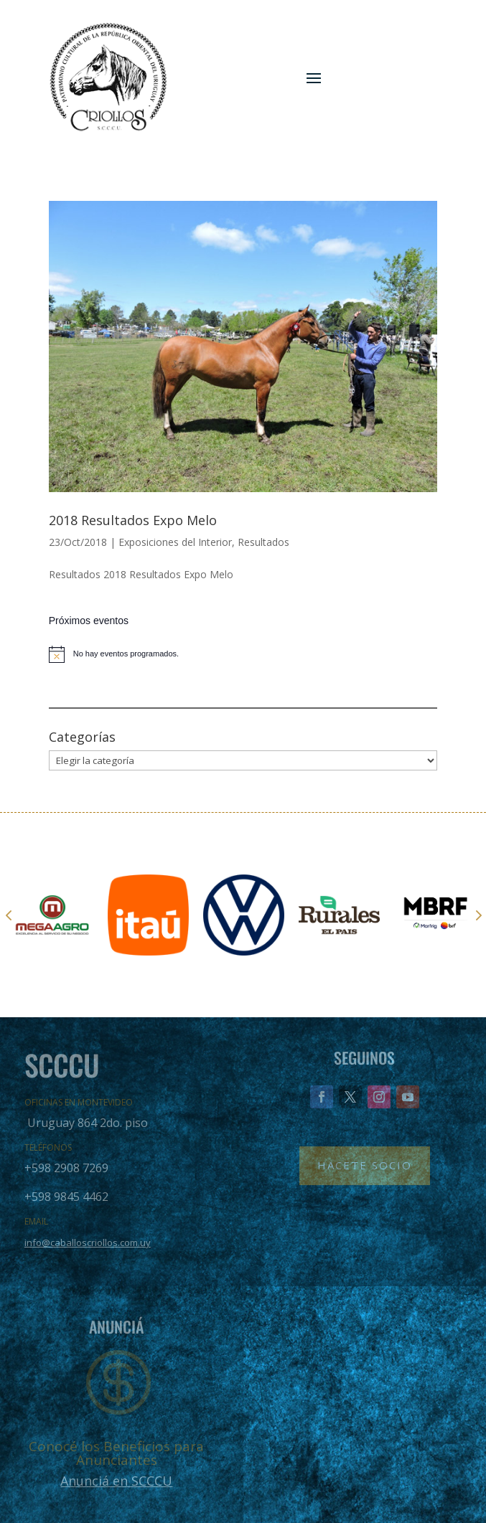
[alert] (243, 654)
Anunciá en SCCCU (116, 1480)
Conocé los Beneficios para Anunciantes (116, 1453)
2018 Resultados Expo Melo (133, 520)
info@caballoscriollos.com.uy (87, 1242)
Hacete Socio (364, 1165)
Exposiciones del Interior (175, 542)
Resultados (263, 542)
